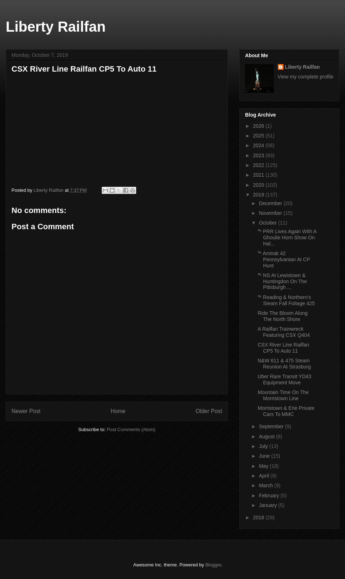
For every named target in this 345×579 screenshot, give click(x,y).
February (269, 495)
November (271, 213)
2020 (259, 185)
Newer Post (26, 411)
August (267, 436)
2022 (259, 165)
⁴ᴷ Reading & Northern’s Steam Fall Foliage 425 (286, 300)
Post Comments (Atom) (131, 429)
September (272, 426)
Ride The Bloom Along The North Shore (283, 316)
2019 (259, 195)
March (266, 485)
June (265, 456)
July (264, 446)
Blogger (213, 564)
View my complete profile (306, 77)
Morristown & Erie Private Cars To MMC (286, 411)
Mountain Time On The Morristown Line (283, 395)
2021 (259, 175)
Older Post (209, 411)
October (268, 223)
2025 (259, 136)
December (271, 203)
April (264, 476)
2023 (259, 155)
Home (118, 411)
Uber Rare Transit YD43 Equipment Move (284, 379)
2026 (259, 126)
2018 (259, 517)
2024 (259, 145)
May (264, 466)
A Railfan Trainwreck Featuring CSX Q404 (284, 332)
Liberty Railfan (56, 27)
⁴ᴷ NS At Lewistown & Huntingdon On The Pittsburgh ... (282, 281)
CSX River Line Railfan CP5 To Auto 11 (283, 348)
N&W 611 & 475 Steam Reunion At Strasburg (284, 364)
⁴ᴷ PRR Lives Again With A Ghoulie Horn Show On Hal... (287, 237)
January (268, 505)
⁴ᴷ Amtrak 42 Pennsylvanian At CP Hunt (284, 259)
